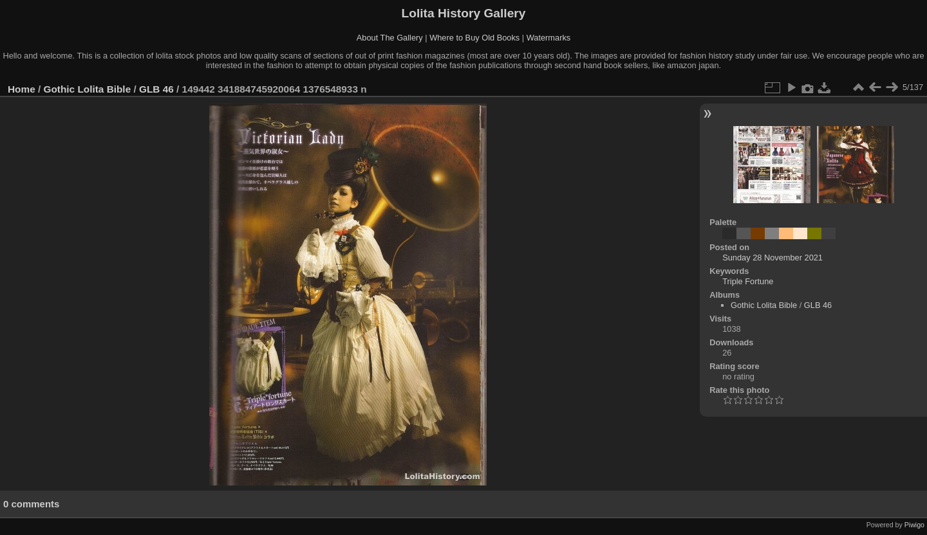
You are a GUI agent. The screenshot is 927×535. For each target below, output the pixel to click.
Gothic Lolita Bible (87, 89)
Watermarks (549, 37)
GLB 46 (156, 89)
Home (21, 89)
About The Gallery (390, 37)
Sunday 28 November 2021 (772, 257)
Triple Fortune (747, 281)
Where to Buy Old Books (474, 37)
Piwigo (914, 525)
